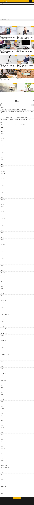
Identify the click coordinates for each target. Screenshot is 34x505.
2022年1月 (3, 213)
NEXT (32, 100)
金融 (2, 491)
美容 (2, 472)
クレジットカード (3, 307)
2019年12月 (3, 270)
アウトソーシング (3, 293)
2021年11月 (3, 218)
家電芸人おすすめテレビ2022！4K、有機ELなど (25, 51)
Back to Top (17, 498)
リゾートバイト (3, 373)
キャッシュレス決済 (4, 300)
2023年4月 (3, 187)
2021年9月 (3, 223)
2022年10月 (3, 199)
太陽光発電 (2, 408)
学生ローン (2, 418)
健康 (2, 392)
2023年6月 (3, 183)
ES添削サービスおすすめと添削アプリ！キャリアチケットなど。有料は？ (8, 52)
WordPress (24, 503)
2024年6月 (3, 154)
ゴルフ (2, 316)
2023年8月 (3, 178)
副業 (2, 401)
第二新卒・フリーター (4, 465)
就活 (32, 26)
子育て (2, 413)
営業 (2, 406)
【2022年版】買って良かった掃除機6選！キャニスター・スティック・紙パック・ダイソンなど (8, 66)
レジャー (2, 375)
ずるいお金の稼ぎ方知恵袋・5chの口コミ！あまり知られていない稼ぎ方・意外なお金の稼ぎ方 (14, 109)
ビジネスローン (3, 340)
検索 (1, 103)
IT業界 (2, 279)
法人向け (2, 453)
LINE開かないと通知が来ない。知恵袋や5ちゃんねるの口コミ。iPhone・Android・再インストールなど (15, 119)
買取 (2, 479)
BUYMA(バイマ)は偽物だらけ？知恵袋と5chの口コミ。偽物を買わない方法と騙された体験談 (14, 117)
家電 (2, 422)
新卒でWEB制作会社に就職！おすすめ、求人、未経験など (8, 80)
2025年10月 (3, 131)
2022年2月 (3, 211)
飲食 (2, 493)
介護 (2, 385)
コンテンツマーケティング (5, 314)
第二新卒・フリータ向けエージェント (6, 467)
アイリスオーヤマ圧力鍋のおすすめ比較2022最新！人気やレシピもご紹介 (25, 66)
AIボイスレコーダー (4, 276)
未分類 (2, 439)
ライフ (2, 368)
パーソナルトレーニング (4, 333)
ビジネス (2, 335)
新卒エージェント (3, 434)
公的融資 (2, 399)
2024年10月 (3, 150)
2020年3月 (3, 265)
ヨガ (2, 366)
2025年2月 (3, 145)
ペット (2, 359)
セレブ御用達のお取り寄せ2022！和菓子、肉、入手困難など (8, 94)
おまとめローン (3, 286)
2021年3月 (3, 237)
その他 (32, 69)
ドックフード (3, 326)
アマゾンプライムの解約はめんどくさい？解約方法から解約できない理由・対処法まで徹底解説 (25, 80)
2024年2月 (3, 164)
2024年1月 (3, 166)
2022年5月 (3, 204)
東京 (2, 446)
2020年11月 (3, 246)
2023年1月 (3, 192)
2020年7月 (3, 256)
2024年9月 (3, 152)
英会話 (2, 474)
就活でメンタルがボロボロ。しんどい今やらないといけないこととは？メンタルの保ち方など (13, 124)
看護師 (2, 458)
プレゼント (14, 83)
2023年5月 (3, 185)
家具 (2, 420)
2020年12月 (3, 244)
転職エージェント (3, 486)
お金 (2, 288)
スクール (2, 321)
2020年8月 (3, 253)
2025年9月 (3, 133)
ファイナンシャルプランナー (5, 342)
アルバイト (2, 295)
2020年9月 (3, 251)
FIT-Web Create (16, 503)
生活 (2, 455)
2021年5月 (3, 232)
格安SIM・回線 (14, 26)
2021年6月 (3, 230)
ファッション (3, 347)
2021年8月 (3, 225)
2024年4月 (3, 159)
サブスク (2, 319)
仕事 (2, 387)
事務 (2, 382)
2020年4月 (3, 263)
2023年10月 (3, 173)
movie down (28, 124)
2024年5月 (3, 157)
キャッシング (3, 302)
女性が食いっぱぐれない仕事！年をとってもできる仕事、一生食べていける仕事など (25, 38)
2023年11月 (3, 171)
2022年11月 (3, 197)
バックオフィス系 (3, 328)
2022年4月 (3, 206)
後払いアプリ (3, 427)
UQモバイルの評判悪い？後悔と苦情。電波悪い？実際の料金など (7, 38)
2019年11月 (3, 272)
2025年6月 (3, 138)
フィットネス (3, 349)
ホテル (2, 361)
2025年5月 (3, 140)
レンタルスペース (3, 380)
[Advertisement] (17, 11)
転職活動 (2, 488)
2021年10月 (3, 220)
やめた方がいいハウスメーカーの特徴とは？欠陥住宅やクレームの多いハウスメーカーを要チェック (25, 95)
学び (2, 415)
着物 (2, 460)
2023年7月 (3, 180)
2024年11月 (3, 147)
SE (1, 281)
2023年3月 (3, 190)
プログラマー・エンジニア (5, 354)
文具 (2, 432)
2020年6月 (3, 258)
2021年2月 (3, 239)
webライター (3, 283)
